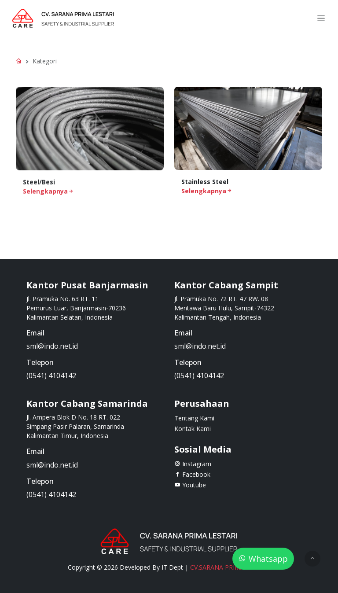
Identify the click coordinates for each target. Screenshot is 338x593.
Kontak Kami (192, 428)
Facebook (192, 474)
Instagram (192, 464)
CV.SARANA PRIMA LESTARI (230, 567)
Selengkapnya (48, 192)
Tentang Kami (194, 418)
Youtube (190, 485)
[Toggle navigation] (321, 18)
